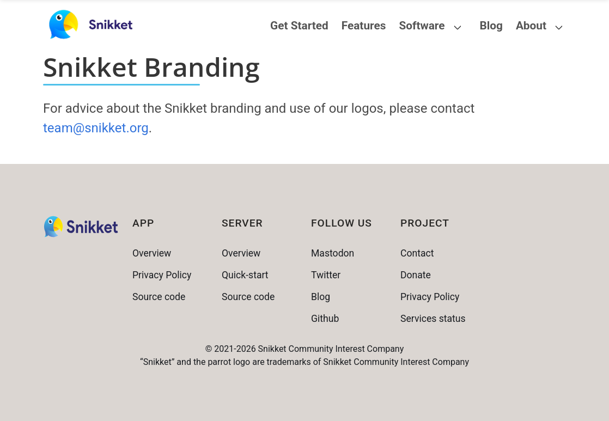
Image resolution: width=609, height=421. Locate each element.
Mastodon (332, 253)
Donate (415, 275)
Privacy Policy (161, 275)
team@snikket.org (96, 128)
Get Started (299, 25)
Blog (490, 25)
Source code (158, 296)
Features (364, 25)
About (531, 25)
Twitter (325, 275)
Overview (151, 253)
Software (421, 25)
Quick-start (245, 275)
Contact (417, 253)
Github (325, 318)
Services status (433, 318)
